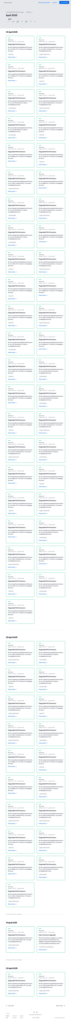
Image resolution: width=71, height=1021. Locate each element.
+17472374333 (35, 1017)
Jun (13, 21)
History (29, 12)
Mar (26, 21)
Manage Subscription (44, 2)
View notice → (12, 57)
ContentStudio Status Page (15, 12)
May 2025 (10, 1006)
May (18, 21)
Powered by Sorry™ (60, 1017)
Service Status (8, 2)
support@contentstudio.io (35, 1014)
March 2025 (60, 1006)
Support (55, 2)
